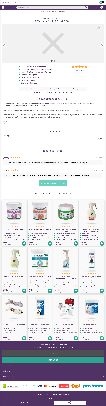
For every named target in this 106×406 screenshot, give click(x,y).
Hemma (48, 11)
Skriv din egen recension (53, 183)
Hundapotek (61, 11)
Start (42, 11)
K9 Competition (58, 18)
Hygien (54, 11)
